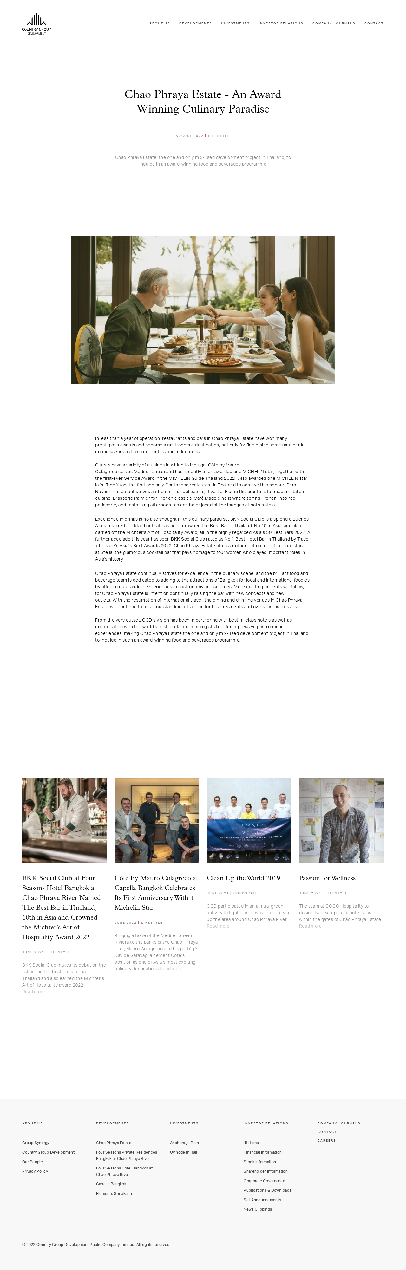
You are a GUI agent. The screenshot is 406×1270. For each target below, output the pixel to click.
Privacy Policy (35, 1171)
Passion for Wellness (327, 878)
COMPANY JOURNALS (333, 23)
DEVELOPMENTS (195, 23)
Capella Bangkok (111, 1184)
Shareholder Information (265, 1171)
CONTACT (374, 23)
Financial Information (263, 1152)
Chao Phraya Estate (113, 1143)
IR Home (251, 1143)
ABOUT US (159, 23)
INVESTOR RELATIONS (281, 23)
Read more (33, 992)
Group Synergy (35, 1143)
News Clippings (258, 1209)
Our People (32, 1162)
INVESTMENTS (235, 23)
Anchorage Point (185, 1143)
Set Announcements (262, 1200)
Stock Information (260, 1162)
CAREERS (327, 1140)
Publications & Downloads (267, 1190)
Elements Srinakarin (114, 1193)
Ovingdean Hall (183, 1152)
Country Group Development (48, 1152)
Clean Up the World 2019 (243, 878)
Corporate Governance (264, 1181)
